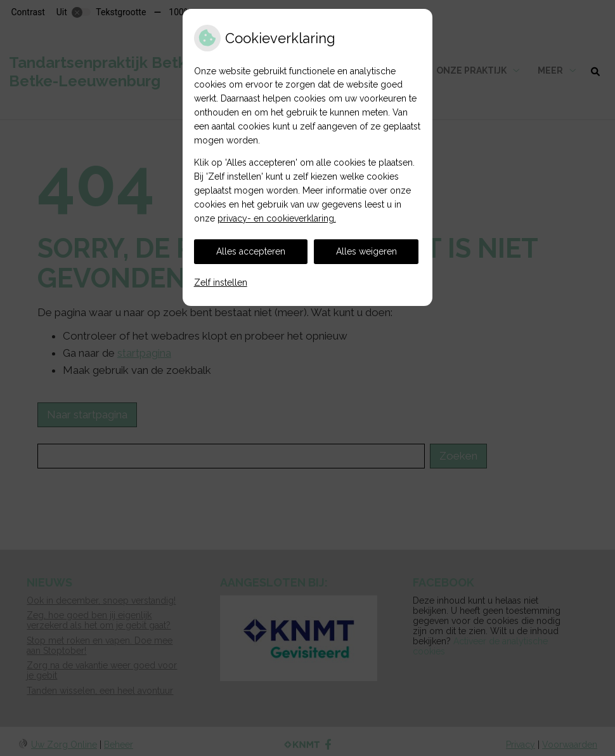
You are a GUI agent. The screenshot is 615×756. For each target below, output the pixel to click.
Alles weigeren (366, 251)
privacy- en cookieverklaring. (276, 218)
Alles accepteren (250, 251)
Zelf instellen (220, 282)
